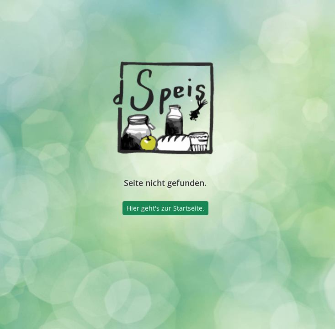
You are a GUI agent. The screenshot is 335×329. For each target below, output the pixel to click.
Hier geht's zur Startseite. (165, 208)
